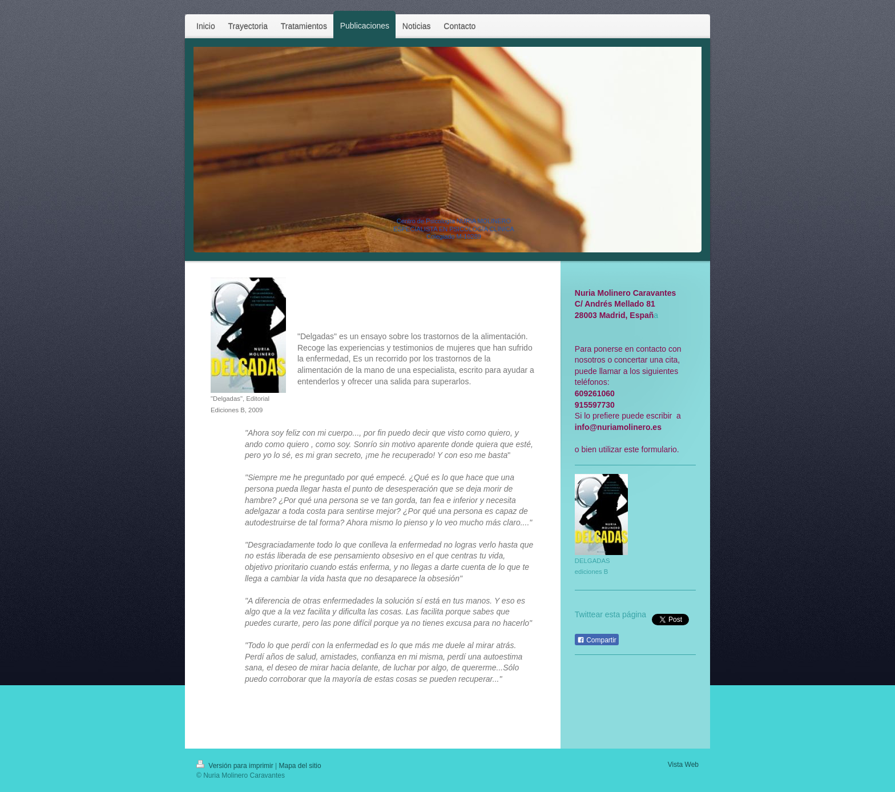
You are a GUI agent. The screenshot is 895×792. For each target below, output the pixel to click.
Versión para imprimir (235, 766)
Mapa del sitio (300, 766)
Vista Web (683, 765)
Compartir (596, 640)
